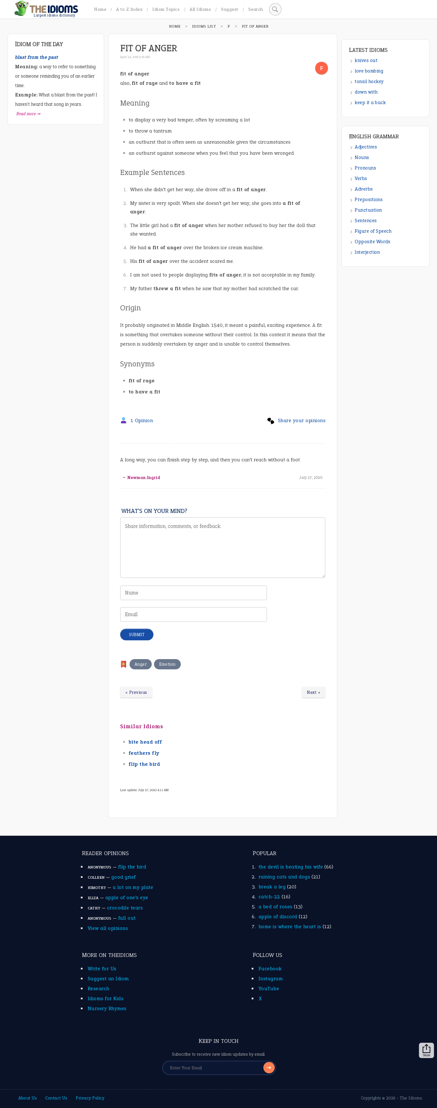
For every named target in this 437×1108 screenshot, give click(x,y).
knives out (366, 60)
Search (255, 9)
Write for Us (102, 968)
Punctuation (368, 210)
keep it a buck (370, 102)
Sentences (366, 220)
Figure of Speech (373, 231)
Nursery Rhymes (107, 1008)
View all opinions (108, 928)
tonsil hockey (369, 81)
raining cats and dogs (284, 876)
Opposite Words (372, 241)
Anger (141, 664)
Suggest (229, 9)
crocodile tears (125, 907)
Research (98, 988)
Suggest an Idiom (108, 978)
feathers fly (144, 753)
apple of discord (277, 916)
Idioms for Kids (106, 998)
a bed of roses (275, 906)
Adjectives (366, 147)
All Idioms (200, 9)
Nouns (362, 157)
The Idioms (411, 1098)
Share (426, 1050)
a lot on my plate (133, 887)
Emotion (167, 664)
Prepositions (369, 199)
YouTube (268, 988)
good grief (123, 877)
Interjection (367, 252)
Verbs (361, 178)
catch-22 (269, 896)
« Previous (136, 692)
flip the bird (144, 764)
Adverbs (364, 189)
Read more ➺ (29, 114)
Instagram (270, 978)
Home (100, 9)
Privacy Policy (90, 1098)
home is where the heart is (289, 926)
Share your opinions (302, 420)
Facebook (270, 968)
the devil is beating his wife (290, 866)
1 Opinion (142, 420)
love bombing (369, 71)
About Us (28, 1098)
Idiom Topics (166, 9)
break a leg (272, 886)
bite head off (145, 741)
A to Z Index (129, 9)
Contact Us (56, 1098)
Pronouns (365, 168)
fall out (127, 918)
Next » (313, 692)
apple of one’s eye (126, 897)
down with (366, 92)
